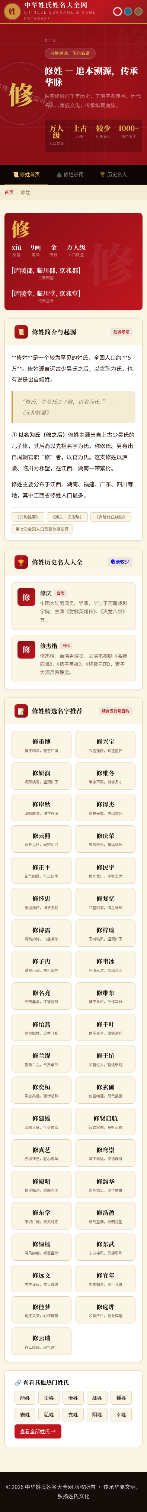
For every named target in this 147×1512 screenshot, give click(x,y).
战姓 (97, 1397)
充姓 (73, 1414)
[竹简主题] (138, 11)
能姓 (25, 1397)
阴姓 (97, 1414)
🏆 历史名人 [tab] (113, 174)
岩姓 (25, 1414)
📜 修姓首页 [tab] (26, 174)
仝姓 (49, 1397)
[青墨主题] (128, 11)
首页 (9, 192)
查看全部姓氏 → (38, 1431)
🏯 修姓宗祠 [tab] (69, 174)
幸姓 (121, 1414)
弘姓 (49, 1414)
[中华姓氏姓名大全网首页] (56, 11)
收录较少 (120, 561)
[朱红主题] (118, 11)
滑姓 (73, 1397)
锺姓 (121, 1397)
